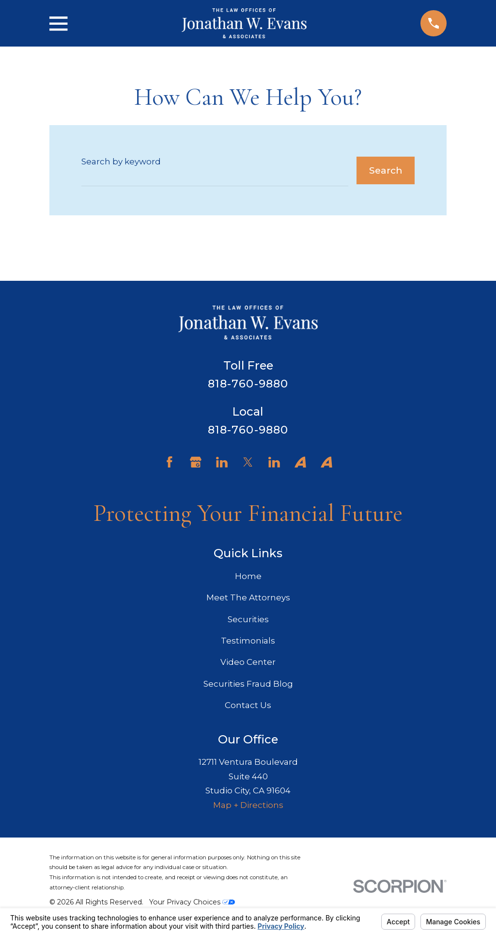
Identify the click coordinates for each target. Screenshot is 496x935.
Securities (248, 619)
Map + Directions (248, 805)
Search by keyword (121, 161)
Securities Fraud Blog (248, 684)
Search (386, 170)
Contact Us (248, 705)
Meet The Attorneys (248, 597)
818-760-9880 (248, 383)
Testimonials (248, 640)
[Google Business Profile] (196, 462)
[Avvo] (300, 462)
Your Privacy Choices (192, 902)
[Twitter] (248, 462)
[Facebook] (169, 462)
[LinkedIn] (222, 462)
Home (248, 576)
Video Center (248, 662)
